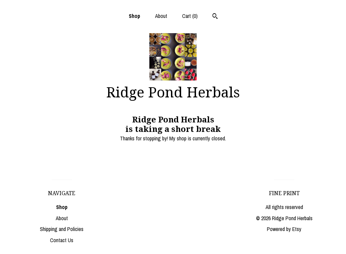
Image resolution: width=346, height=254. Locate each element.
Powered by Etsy (284, 229)
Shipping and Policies (61, 229)
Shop (134, 16)
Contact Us (61, 240)
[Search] (215, 17)
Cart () (190, 16)
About (161, 16)
